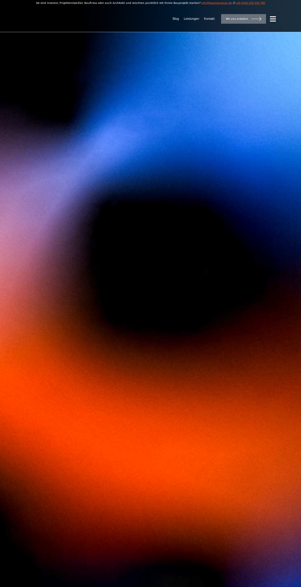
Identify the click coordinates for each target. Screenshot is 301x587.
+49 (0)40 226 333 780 (250, 3)
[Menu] (273, 19)
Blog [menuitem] (176, 18)
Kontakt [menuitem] (209, 18)
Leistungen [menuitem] (191, 18)
